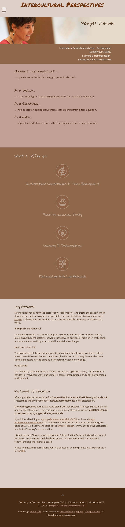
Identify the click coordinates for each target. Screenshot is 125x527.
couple (17, 319)
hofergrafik (35, 511)
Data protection (92, 511)
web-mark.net (66, 511)
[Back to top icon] (62, 495)
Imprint (79, 511)
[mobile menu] (4, 8)
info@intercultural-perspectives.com (66, 505)
